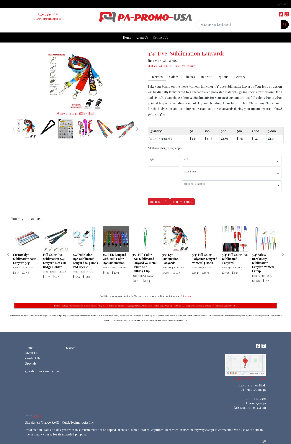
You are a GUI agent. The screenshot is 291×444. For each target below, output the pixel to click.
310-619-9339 (48, 14)
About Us (142, 37)
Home (127, 37)
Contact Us (160, 37)
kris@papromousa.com (48, 18)
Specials (30, 363)
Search (71, 348)
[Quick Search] (238, 24)
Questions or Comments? (42, 371)
